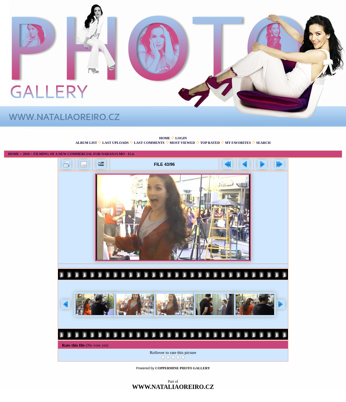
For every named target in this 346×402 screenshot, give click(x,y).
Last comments (149, 143)
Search (263, 143)
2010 (26, 154)
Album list (86, 143)
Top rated (210, 143)
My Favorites (238, 143)
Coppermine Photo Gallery (182, 368)
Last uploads (115, 143)
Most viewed (182, 143)
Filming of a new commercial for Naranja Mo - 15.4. (84, 154)
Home (164, 138)
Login (181, 138)
